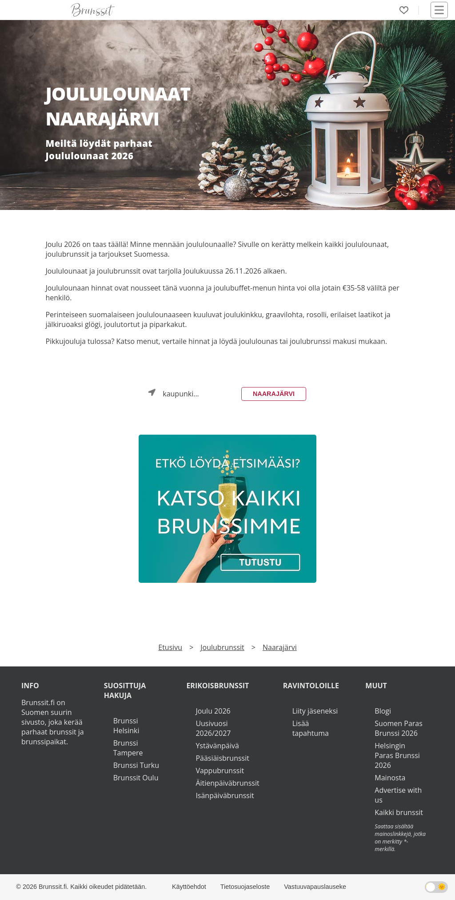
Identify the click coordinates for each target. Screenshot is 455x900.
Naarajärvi (274, 393)
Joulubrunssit (222, 647)
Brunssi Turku (136, 765)
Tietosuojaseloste (245, 886)
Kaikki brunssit (399, 812)
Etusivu (170, 647)
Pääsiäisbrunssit (222, 758)
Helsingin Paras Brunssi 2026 (397, 755)
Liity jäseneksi (315, 711)
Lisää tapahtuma (310, 728)
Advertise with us (398, 795)
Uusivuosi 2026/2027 (213, 728)
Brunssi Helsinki (126, 725)
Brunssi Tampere (128, 748)
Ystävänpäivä (217, 746)
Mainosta (390, 778)
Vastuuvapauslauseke (315, 886)
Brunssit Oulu (136, 778)
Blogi (383, 711)
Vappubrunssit (220, 770)
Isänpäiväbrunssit (225, 795)
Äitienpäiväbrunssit (227, 783)
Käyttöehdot (189, 886)
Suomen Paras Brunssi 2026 (399, 728)
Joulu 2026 (213, 711)
